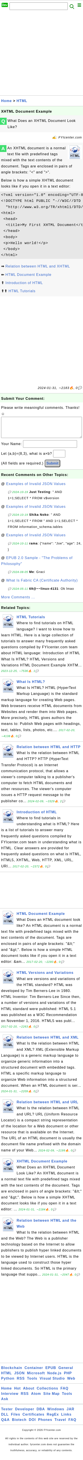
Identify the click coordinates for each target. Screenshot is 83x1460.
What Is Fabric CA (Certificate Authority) (42, 585)
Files (15, 1419)
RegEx (53, 1419)
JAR (70, 1413)
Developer (24, 1413)
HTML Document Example (28, 275)
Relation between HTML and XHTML (37, 266)
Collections (47, 1393)
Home (6, 101)
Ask (4, 1403)
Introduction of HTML (24, 283)
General (65, 1372)
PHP (68, 1377)
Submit (52, 468)
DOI (32, 1424)
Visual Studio (52, 1383)
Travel (60, 1424)
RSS (21, 1383)
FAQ (64, 1393)
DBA (41, 1413)
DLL (5, 1419)
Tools (32, 1383)
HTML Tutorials (21, 291)
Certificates (33, 1419)
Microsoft (36, 1377)
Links (66, 1419)
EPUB (50, 1372)
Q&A (5, 1424)
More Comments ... (18, 601)
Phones (45, 1424)
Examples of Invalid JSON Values (36, 488)
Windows (55, 1413)
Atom (36, 1398)
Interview (9, 1398)
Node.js (54, 1377)
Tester (7, 1413)
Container (34, 1372)
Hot (17, 1393)
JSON (19, 1377)
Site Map (51, 1398)
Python (7, 1383)
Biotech (19, 1424)
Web (71, 1383)
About (28, 1393)
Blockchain (11, 1372)
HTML (22, 101)
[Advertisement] (41, 54)
